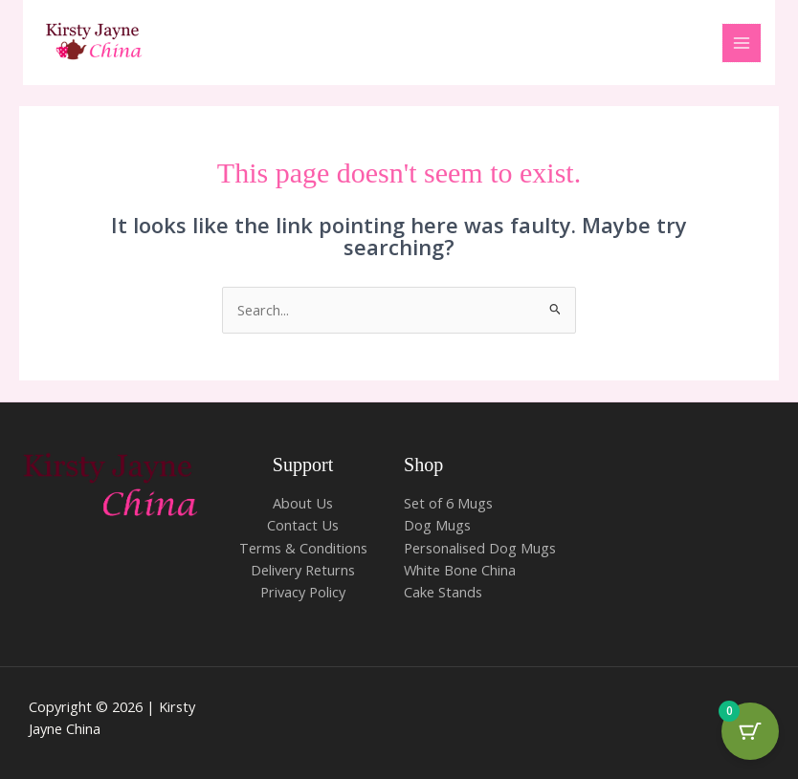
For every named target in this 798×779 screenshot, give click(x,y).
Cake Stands (443, 591)
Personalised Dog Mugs (480, 547)
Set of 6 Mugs (448, 502)
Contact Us (303, 524)
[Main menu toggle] (741, 43)
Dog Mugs (437, 524)
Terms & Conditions (303, 547)
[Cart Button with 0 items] (750, 731)
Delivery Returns (303, 569)
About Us (303, 502)
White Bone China (460, 569)
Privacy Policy (302, 591)
